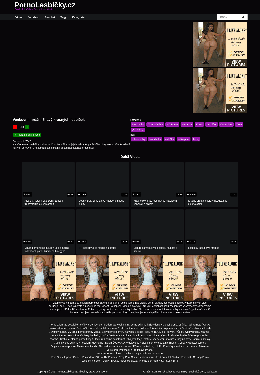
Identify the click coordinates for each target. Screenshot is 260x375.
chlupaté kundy (202, 328)
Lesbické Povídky (78, 324)
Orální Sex (226, 124)
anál (150, 349)
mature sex (150, 339)
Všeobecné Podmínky (175, 371)
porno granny (85, 331)
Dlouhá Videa (155, 124)
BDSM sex (160, 331)
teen (86, 346)
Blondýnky (138, 124)
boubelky (95, 335)
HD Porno (172, 124)
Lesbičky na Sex (91, 360)
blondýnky (155, 139)
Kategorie (78, 17)
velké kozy (149, 346)
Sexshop (33, 17)
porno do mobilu (98, 328)
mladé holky (139, 139)
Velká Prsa (138, 130)
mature (130, 328)
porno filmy (85, 339)
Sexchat (50, 17)
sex (113, 346)
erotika (174, 324)
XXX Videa (126, 342)
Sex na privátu (156, 360)
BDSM (66, 331)
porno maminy (116, 331)
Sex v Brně (172, 360)
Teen (239, 124)
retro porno (167, 328)
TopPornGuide (72, 357)
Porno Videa (114, 353)
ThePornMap (111, 357)
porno (102, 324)
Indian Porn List (182, 357)
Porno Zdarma (57, 324)
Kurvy (199, 124)
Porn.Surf (56, 357)
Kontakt (156, 371)
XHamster (191, 342)
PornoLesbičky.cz (44, 7)
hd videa (174, 335)
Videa (19, 17)
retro (65, 346)
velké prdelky (114, 349)
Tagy (63, 17)
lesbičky (169, 139)
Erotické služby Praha (133, 360)
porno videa (155, 342)
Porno (151, 353)
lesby (196, 139)
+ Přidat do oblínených (27, 134)
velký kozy (182, 346)
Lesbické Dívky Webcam (203, 371)
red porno (106, 339)
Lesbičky (211, 124)
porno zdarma (138, 324)
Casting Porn (200, 357)
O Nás (147, 371)
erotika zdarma (57, 328)
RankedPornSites (92, 357)
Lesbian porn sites (149, 357)
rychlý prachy (192, 331)
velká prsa (183, 139)
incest (64, 335)
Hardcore (187, 124)
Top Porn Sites (128, 357)
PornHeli (166, 357)
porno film (202, 335)
